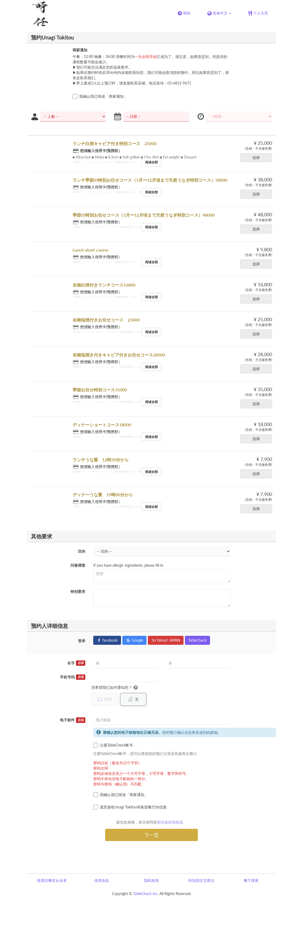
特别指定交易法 (201, 880)
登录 (81, 640)
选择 (257, 157)
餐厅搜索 (251, 880)
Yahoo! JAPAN (165, 640)
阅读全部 (151, 162)
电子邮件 (72, 720)
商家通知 (80, 50)
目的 (81, 551)
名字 (76, 663)
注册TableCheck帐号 (113, 745)
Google (134, 640)
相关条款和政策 (170, 822)
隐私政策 (151, 880)
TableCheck (197, 640)
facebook (107, 640)
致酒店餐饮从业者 (52, 880)
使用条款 (101, 880)
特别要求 (77, 591)
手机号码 (72, 677)
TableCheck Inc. (145, 894)
